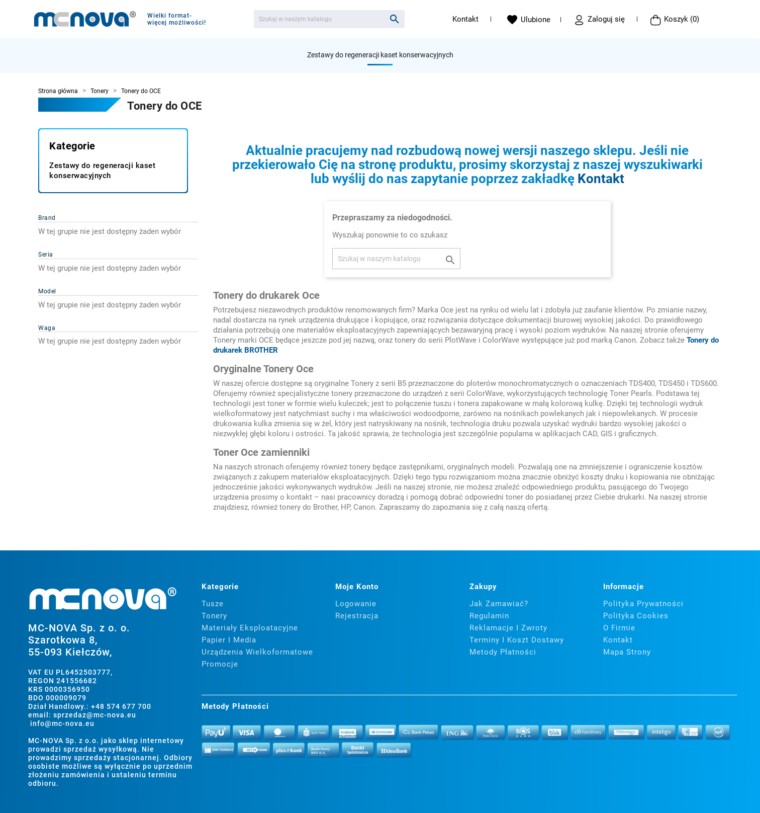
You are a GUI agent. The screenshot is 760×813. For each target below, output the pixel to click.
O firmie (619, 627)
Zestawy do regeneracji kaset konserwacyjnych (380, 55)
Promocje (220, 664)
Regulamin (489, 615)
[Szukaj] (329, 19)
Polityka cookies (636, 615)
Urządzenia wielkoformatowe (257, 652)
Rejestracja (356, 615)
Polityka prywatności (643, 603)
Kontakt (465, 19)
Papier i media (229, 639)
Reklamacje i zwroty (508, 627)
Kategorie (72, 146)
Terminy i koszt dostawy (516, 639)
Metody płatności (502, 652)
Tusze (213, 603)
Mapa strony (627, 652)
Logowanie (355, 603)
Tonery (214, 615)
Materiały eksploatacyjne (250, 627)
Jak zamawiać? (498, 603)
